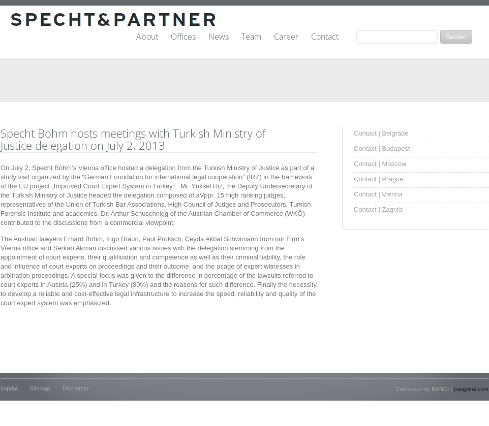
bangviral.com (471, 389)
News (218, 37)
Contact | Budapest (382, 148)
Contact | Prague (378, 179)
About (147, 37)
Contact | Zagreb (378, 209)
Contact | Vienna (378, 194)
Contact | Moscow (380, 164)
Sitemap (40, 388)
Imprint (9, 388)
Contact (325, 37)
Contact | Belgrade (381, 133)
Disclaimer (75, 388)
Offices (183, 37)
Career (286, 37)
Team (251, 37)
